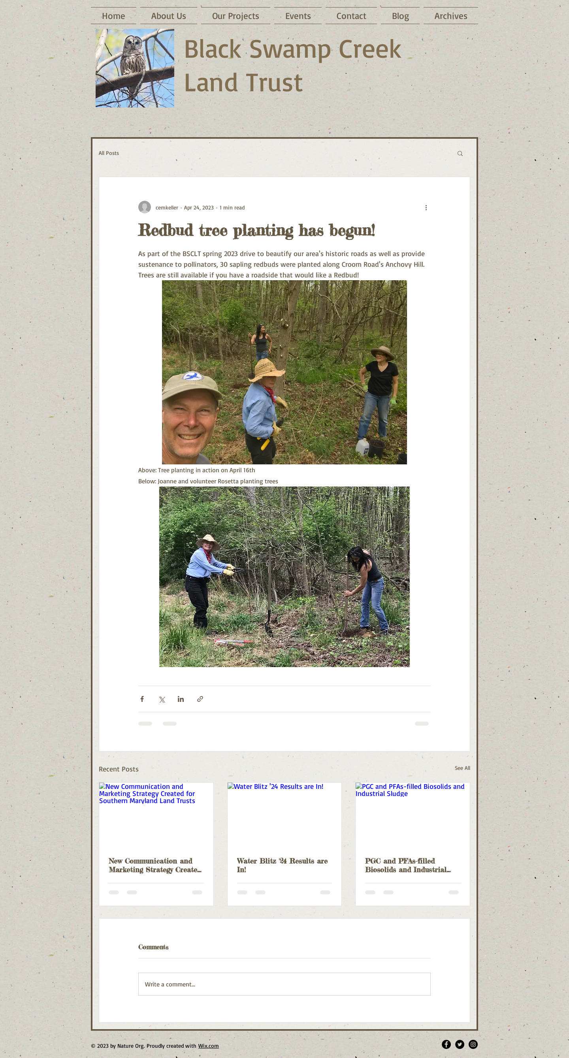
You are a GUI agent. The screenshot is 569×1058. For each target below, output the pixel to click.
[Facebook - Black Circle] (446, 1044)
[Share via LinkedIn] (181, 699)
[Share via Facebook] (142, 699)
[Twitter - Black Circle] (459, 1044)
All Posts (109, 152)
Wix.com (208, 1045)
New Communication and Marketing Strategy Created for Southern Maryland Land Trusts (155, 865)
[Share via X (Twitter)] (161, 699)
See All (462, 767)
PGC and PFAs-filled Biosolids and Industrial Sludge (406, 865)
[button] (460, 153)
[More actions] (426, 207)
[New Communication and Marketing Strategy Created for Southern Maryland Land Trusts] (156, 815)
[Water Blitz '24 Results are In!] (285, 815)
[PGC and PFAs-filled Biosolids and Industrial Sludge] (413, 815)
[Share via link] (200, 699)
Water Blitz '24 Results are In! (282, 865)
